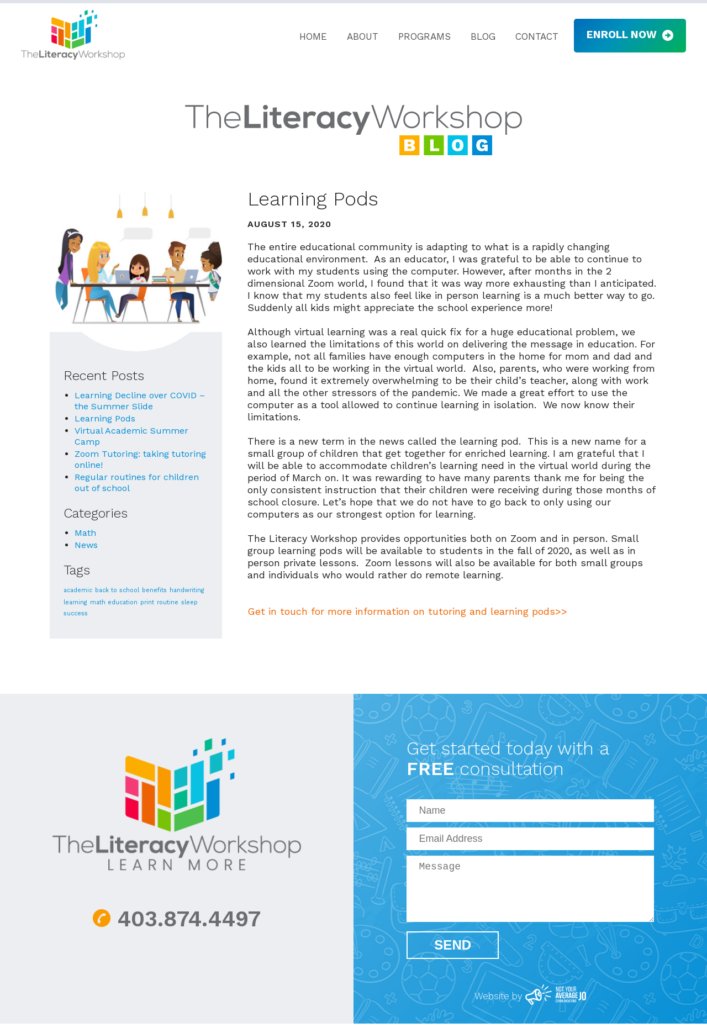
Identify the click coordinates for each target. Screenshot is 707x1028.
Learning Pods (105, 418)
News (86, 545)
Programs (419, 37)
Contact (531, 37)
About (357, 37)
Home (307, 37)
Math (85, 533)
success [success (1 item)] (76, 613)
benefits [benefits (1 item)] (154, 590)
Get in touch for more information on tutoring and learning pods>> (407, 611)
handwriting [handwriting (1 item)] (187, 590)
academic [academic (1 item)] (78, 590)
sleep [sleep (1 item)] (189, 602)
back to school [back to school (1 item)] (117, 590)
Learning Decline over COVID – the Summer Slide (140, 401)
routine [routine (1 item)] (167, 602)
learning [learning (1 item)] (75, 602)
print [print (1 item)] (147, 602)
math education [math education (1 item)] (114, 602)
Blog (477, 37)
